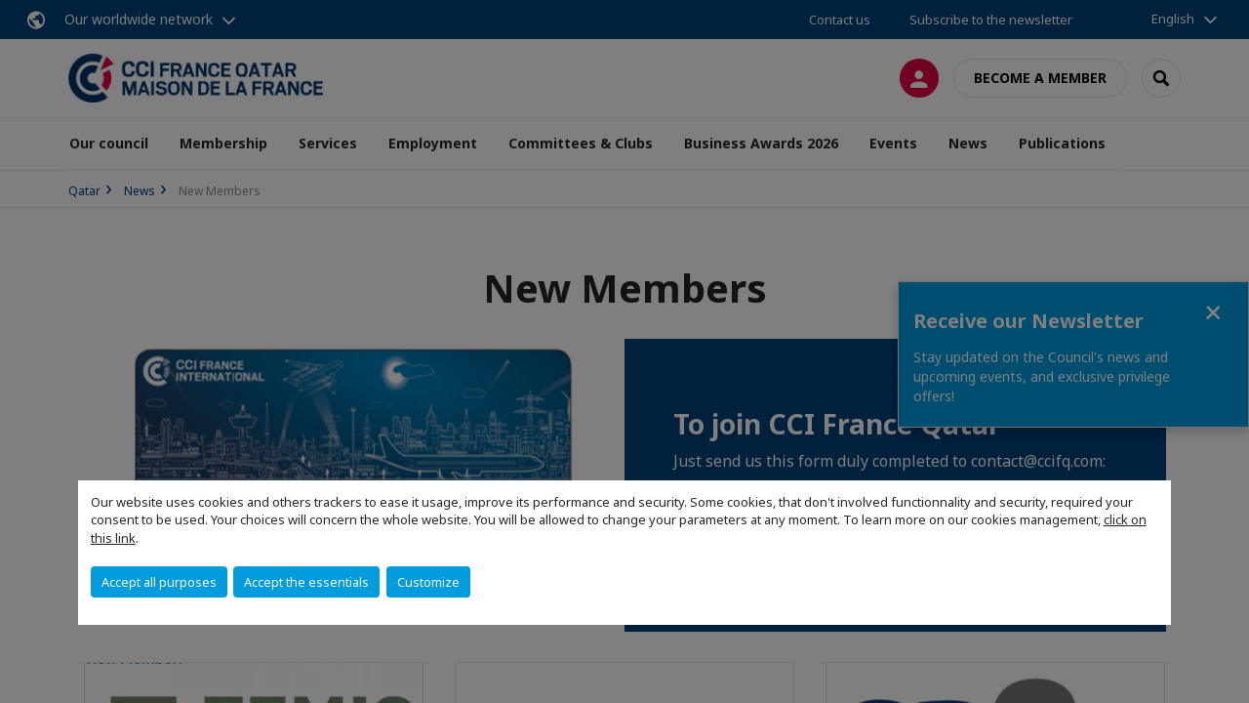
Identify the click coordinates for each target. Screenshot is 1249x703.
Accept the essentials (306, 582)
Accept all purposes (159, 582)
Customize (428, 582)
